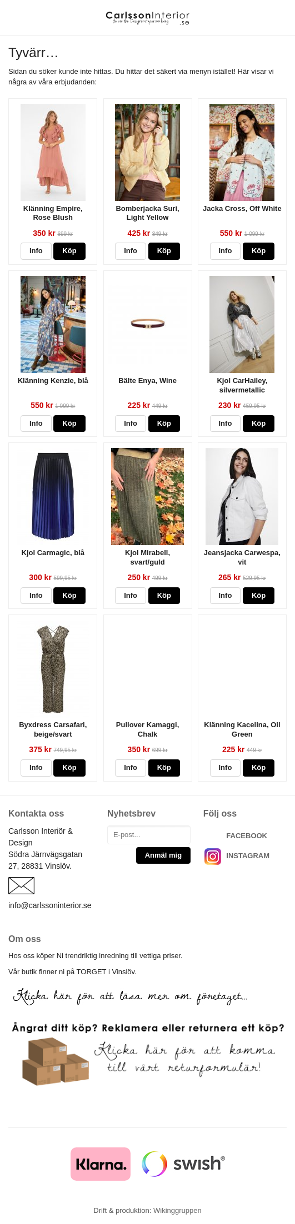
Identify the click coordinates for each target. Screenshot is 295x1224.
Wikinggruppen (177, 1210)
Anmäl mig (163, 855)
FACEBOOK (246, 836)
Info (36, 250)
